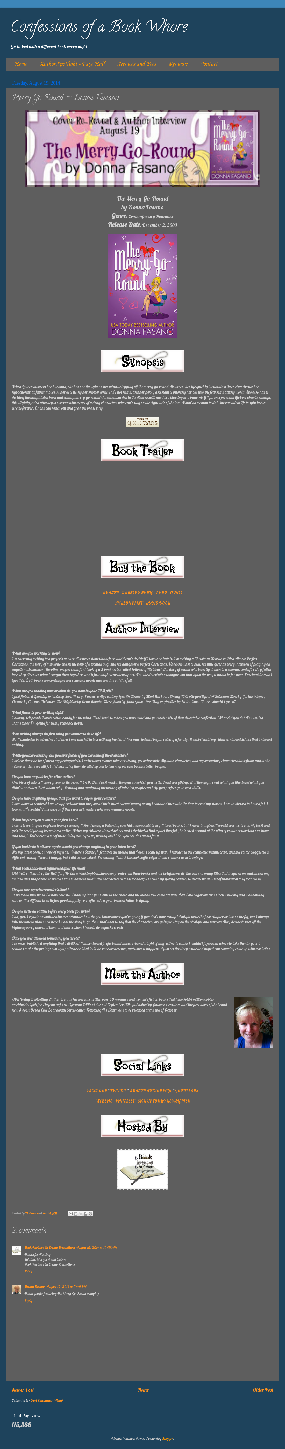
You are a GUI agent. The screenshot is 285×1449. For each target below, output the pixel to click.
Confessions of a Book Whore (99, 28)
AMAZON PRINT (128, 603)
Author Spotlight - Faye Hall (72, 64)
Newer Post (23, 1390)
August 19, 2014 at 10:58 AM (96, 1247)
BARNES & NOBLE (137, 592)
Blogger (167, 1438)
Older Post (263, 1390)
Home (20, 64)
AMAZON (111, 592)
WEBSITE (104, 1101)
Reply (28, 1271)
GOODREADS (186, 1090)
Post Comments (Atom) (47, 1400)
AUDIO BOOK (158, 603)
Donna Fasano (34, 1286)
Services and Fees (136, 64)
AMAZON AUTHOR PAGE (151, 1090)
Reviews (178, 64)
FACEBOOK (97, 1090)
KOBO (161, 592)
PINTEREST (124, 1101)
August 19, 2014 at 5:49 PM (66, 1286)
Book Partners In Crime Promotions (49, 1247)
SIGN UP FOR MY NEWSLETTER (164, 1101)
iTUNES (176, 592)
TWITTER (118, 1090)
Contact (209, 64)
